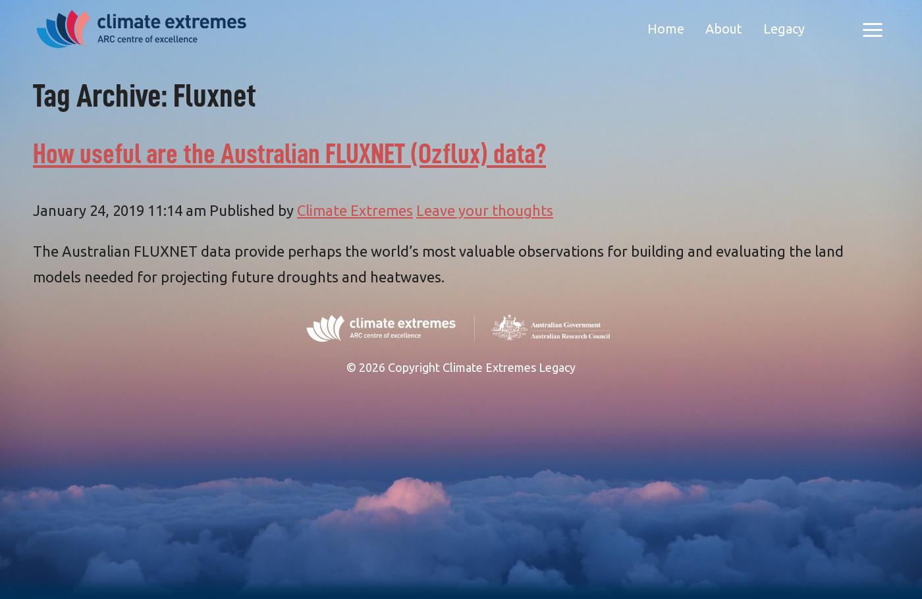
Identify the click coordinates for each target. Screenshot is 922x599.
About (723, 28)
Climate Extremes (355, 210)
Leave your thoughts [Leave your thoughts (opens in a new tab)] (484, 210)
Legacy (784, 28)
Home (665, 28)
